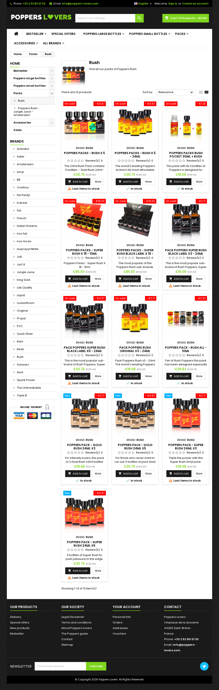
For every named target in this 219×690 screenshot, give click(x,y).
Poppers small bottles (148, 40)
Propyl (21, 325)
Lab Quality (24, 294)
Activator (22, 155)
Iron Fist (21, 240)
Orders (118, 629)
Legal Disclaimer (72, 623)
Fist (18, 217)
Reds (20, 356)
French (21, 225)
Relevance (176, 98)
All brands (52, 50)
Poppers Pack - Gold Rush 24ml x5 (135, 453)
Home (15, 69)
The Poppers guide (74, 640)
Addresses (120, 634)
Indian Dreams (26, 232)
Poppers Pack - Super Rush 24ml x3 (185, 453)
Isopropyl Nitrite (27, 255)
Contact (67, 646)
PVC (19, 332)
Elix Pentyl (23, 201)
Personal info (122, 623)
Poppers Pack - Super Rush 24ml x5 (84, 550)
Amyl (20, 178)
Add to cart (77, 188)
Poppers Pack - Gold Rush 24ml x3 (84, 453)
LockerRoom (25, 309)
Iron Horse (23, 248)
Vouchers (119, 640)
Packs (180, 40)
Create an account (195, 10)
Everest (21, 209)
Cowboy (22, 194)
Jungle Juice (25, 279)
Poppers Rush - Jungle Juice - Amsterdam (26, 118)
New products (20, 634)
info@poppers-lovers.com (80, 10)
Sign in (172, 10)
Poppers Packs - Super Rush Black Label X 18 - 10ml (135, 260)
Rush (21, 107)
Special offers (63, 40)
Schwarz (22, 371)
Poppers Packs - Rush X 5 (84, 159)
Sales (17, 136)
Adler (20, 163)
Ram (19, 348)
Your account (127, 613)
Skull (19, 379)
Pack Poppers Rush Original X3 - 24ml (135, 355)
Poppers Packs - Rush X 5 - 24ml (135, 161)
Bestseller (34, 40)
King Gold (23, 286)
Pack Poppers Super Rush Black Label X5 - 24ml (84, 355)
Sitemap (67, 651)
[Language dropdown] (143, 10)
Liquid (20, 302)
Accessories (24, 50)
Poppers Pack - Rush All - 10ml (186, 355)
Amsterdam (25, 171)
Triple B (21, 402)
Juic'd (20, 271)
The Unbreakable (28, 394)
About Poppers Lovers (76, 634)
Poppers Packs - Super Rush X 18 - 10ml (84, 258)
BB (18, 186)
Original (22, 317)
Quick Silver (24, 340)
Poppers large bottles (102, 40)
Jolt (19, 263)
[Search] (109, 24)
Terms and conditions (76, 629)
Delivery (15, 623)
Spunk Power (25, 386)
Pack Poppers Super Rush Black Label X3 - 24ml (186, 258)
